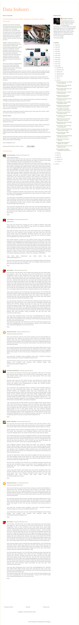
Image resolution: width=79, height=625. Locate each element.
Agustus (58, 76)
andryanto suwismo (68, 18)
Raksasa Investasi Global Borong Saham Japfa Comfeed (64, 129)
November (59, 69)
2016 (56, 65)
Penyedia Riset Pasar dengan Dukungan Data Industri (63, 106)
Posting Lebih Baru (8, 607)
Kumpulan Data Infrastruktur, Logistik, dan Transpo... (63, 143)
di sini (14, 142)
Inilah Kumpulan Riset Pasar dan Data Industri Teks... (64, 89)
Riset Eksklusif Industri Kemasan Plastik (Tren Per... (64, 123)
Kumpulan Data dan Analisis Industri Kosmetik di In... (63, 96)
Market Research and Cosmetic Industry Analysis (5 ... (63, 86)
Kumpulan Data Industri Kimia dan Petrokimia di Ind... (64, 146)
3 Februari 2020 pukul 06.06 (26, 370)
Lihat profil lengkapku (58, 37)
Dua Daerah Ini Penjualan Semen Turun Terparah (64, 116)
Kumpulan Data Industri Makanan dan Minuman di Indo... (64, 136)
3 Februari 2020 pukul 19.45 (23, 421)
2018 (56, 61)
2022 (56, 53)
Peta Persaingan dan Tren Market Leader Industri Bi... (64, 82)
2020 (56, 57)
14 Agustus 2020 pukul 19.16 (20, 521)
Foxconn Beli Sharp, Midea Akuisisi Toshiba (62, 133)
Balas (8, 214)
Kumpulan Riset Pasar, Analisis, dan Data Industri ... (63, 92)
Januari (58, 161)
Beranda (28, 607)
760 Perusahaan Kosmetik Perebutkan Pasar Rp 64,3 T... (64, 150)
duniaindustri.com (7, 29)
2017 (56, 63)
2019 (56, 59)
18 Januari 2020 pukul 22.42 (22, 155)
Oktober (58, 71)
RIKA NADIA (10, 270)
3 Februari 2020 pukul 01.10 (23, 331)
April (57, 155)
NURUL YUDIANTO (11, 421)
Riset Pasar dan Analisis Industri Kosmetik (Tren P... (63, 99)
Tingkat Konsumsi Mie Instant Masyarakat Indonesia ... (63, 119)
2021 (56, 55)
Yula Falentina (10, 219)
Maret (57, 157)
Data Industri (16, 9)
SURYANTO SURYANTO (13, 370)
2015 (56, 164)
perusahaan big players (23, 77)
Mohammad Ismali (11, 331)
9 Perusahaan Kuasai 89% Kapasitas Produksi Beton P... (63, 109)
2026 (56, 45)
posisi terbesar (6, 65)
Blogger (48, 621)
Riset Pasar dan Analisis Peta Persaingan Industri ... (63, 113)
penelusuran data (17, 27)
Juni (57, 80)
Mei (57, 153)
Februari (58, 159)
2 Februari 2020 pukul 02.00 (20, 270)
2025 (56, 47)
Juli (57, 78)
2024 (56, 49)
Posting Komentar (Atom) (30, 611)
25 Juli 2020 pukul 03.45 (22, 483)
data (10, 103)
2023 (56, 51)
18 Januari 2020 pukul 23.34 (21, 219)
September (59, 74)
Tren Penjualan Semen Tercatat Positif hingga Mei (63, 126)
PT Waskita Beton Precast (16, 118)
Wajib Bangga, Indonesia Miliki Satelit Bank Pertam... (63, 102)
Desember (59, 67)
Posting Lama (46, 607)
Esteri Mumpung (11, 155)
